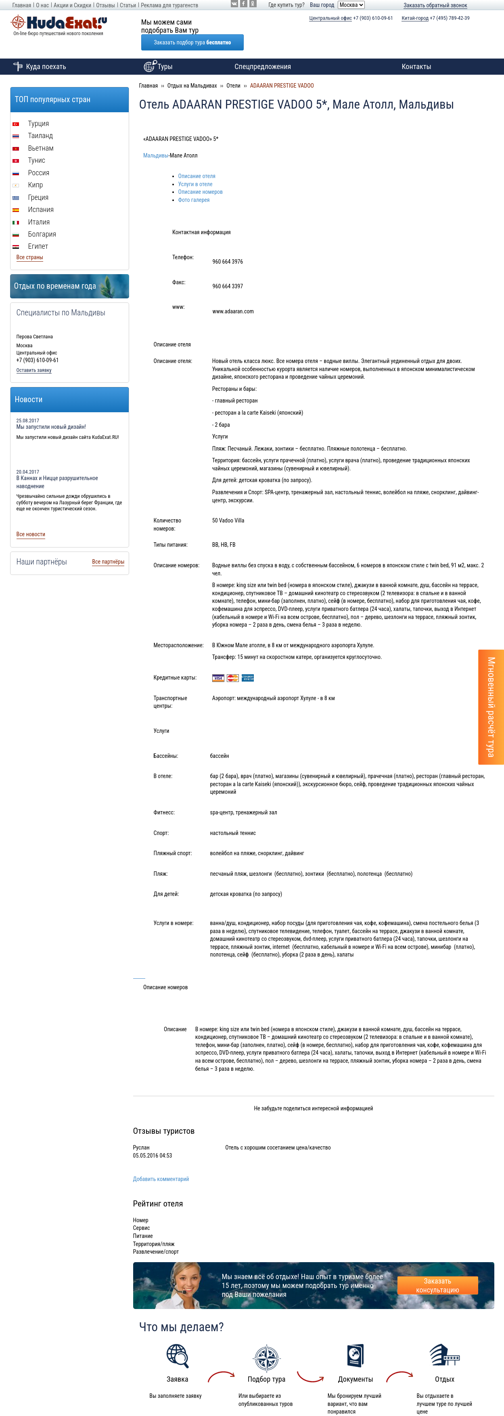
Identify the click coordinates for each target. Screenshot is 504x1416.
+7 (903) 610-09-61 (351, 18)
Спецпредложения (262, 50)
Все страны (30, 241)
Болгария (34, 218)
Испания (33, 193)
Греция (31, 181)
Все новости (31, 518)
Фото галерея (194, 183)
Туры (157, 50)
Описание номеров (200, 175)
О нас (42, 5)
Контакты (416, 50)
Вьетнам (33, 132)
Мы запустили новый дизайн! (51, 410)
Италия (31, 205)
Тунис (29, 144)
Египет (30, 230)
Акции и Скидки (72, 5)
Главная (22, 5)
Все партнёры (108, 545)
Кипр (28, 168)
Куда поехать (38, 50)
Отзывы (105, 5)
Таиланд (33, 119)
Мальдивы (155, 139)
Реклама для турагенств (169, 5)
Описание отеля (197, 160)
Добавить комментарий (161, 1163)
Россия (31, 156)
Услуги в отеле (195, 168)
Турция (31, 107)
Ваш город (322, 5)
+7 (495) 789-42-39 (436, 18)
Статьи (128, 5)
